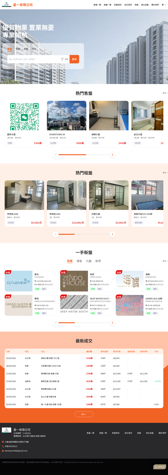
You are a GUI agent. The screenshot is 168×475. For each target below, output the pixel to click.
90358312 (13, 446)
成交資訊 (128, 4)
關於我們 (155, 4)
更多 (165, 93)
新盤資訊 (118, 4)
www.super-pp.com (95, 462)
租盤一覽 (107, 4)
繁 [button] (164, 4)
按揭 (136, 4)
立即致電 (160, 466)
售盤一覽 (97, 4)
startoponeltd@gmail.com (16, 450)
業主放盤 (145, 4)
